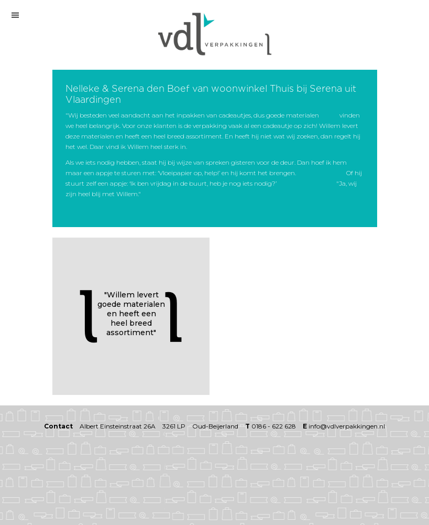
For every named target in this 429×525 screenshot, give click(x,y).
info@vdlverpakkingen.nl (347, 426)
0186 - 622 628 (273, 426)
